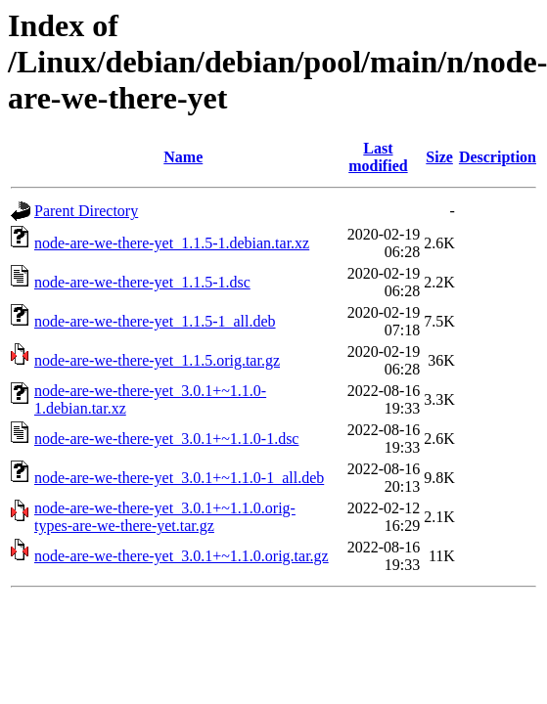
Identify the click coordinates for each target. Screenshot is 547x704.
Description (497, 157)
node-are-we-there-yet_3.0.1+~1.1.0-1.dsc (166, 438)
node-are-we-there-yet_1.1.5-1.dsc (142, 282)
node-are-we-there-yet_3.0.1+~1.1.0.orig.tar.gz (181, 556)
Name (183, 157)
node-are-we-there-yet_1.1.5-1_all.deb (155, 321)
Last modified (377, 157)
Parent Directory (86, 210)
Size (439, 157)
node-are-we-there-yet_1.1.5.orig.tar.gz (157, 360)
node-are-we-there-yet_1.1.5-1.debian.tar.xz (171, 243)
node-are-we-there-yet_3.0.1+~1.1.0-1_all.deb (179, 477)
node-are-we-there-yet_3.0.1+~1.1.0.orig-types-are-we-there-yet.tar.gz (165, 517)
